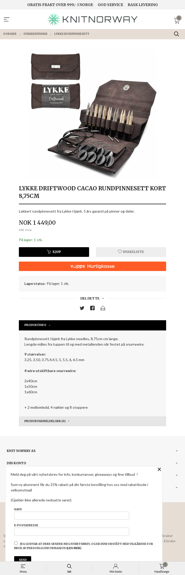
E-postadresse (71, 530)
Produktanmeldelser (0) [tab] (45, 421)
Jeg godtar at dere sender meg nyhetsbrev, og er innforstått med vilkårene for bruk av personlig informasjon (83, 545)
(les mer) (73, 548)
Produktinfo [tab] (35, 325)
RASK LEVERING (143, 4)
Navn (71, 514)
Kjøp (54, 252)
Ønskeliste (131, 252)
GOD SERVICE (110, 4)
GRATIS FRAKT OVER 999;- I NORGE (60, 4)
